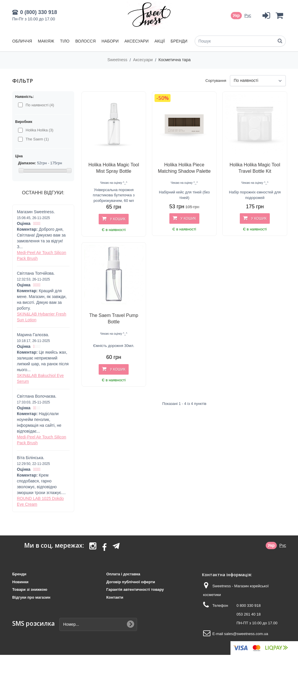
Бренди (179, 41)
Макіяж (46, 41)
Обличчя (22, 41)
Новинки (20, 582)
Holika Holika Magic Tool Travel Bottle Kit (255, 168)
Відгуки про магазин (31, 597)
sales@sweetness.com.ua (246, 634)
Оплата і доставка (123, 574)
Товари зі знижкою (29, 589)
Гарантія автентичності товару (135, 589)
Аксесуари (137, 41)
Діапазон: (27, 163)
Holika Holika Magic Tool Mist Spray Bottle (113, 168)
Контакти (114, 597)
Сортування (215, 80)
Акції (160, 41)
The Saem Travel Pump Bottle (113, 318)
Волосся (85, 41)
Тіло (65, 41)
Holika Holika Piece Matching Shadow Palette (184, 168)
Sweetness (117, 59)
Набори (110, 41)
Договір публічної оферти (130, 582)
